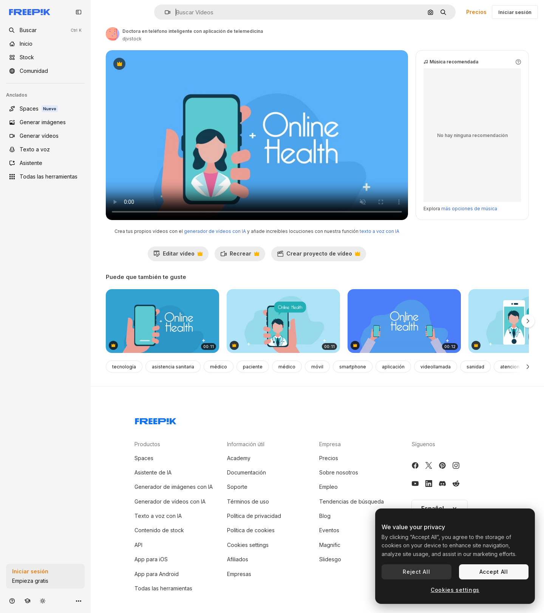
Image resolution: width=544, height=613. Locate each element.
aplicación (393, 367)
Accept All (493, 571)
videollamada (435, 367)
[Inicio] (45, 44)
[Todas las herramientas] (45, 177)
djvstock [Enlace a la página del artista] (132, 39)
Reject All (416, 571)
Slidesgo (330, 559)
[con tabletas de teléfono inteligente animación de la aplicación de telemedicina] (162, 321)
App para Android (156, 574)
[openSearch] (45, 30)
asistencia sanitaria (173, 367)
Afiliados (237, 559)
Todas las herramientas (163, 588)
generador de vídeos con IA (215, 231)
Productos (147, 444)
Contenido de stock (159, 530)
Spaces (143, 458)
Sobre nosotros (338, 472)
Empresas (239, 574)
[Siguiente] (528, 366)
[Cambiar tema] (43, 601)
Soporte (237, 487)
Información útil (245, 444)
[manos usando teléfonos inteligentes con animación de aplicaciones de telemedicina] (404, 321)
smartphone (352, 367)
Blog (325, 516)
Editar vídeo (177, 255)
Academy (238, 458)
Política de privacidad (254, 516)
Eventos (329, 530)
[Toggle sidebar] (79, 12)
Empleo (328, 487)
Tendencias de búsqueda (351, 501)
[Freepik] (29, 12)
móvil (317, 367)
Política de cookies (251, 530)
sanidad (475, 367)
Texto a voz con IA (158, 516)
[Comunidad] (45, 71)
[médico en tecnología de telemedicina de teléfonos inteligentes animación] (283, 321)
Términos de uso (248, 501)
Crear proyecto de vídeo (318, 255)
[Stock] (45, 57)
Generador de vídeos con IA (170, 501)
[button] (164, 12)
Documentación (246, 472)
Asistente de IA (153, 472)
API (138, 545)
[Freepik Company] (155, 420)
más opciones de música (469, 208)
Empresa (330, 444)
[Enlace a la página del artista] (112, 34)
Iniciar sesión (515, 12)
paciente (253, 367)
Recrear (239, 255)
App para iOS (151, 559)
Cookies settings (248, 545)
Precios (476, 12)
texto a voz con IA (379, 231)
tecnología (124, 367)
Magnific (329, 545)
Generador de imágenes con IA (173, 487)
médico (218, 367)
